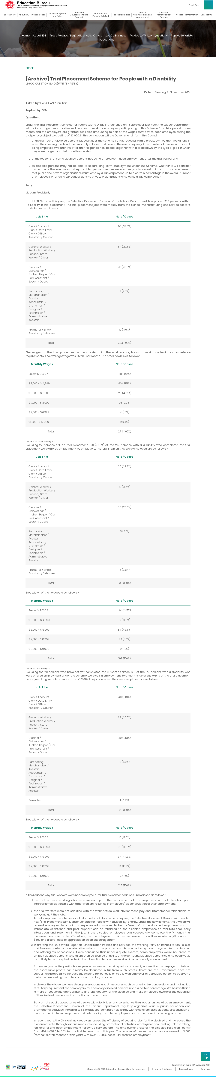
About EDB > (40, 35)
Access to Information (187, 15)
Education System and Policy (57, 14)
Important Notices (162, 1069)
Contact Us (206, 15)
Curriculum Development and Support (79, 14)
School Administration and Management (142, 14)
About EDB (24, 15)
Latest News (10, 15)
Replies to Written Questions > (150, 35)
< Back (30, 68)
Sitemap (205, 1069)
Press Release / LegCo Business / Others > (77, 35)
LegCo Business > (117, 35)
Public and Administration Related (164, 14)
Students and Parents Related (101, 14)
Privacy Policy (186, 1069)
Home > (26, 35)
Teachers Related (121, 15)
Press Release (38, 15)
